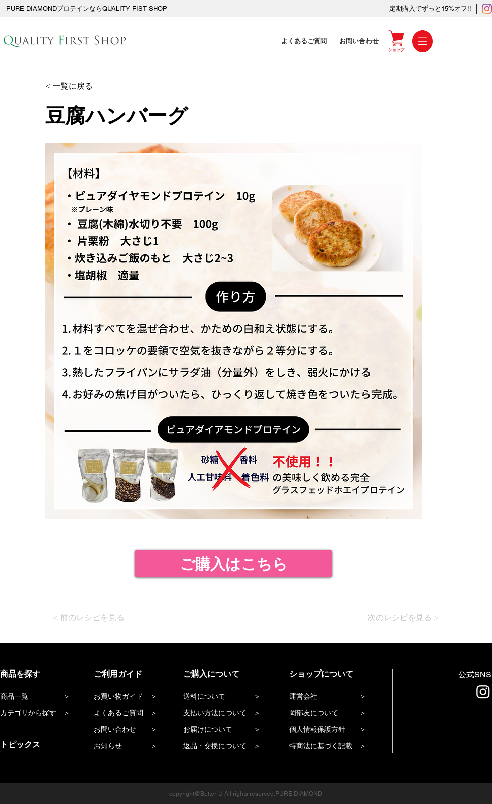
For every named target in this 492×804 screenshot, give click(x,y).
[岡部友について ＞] (336, 713)
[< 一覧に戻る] (77, 86)
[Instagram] (487, 9)
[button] (422, 41)
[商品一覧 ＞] (36, 697)
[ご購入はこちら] (233, 563)
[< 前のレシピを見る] (97, 618)
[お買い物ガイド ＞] (130, 697)
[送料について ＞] (226, 697)
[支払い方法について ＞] (226, 713)
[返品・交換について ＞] (226, 746)
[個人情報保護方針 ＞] (336, 730)
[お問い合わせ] (360, 41)
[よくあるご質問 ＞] (130, 713)
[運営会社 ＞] (332, 697)
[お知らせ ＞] (130, 746)
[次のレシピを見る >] (399, 618)
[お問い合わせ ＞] (130, 730)
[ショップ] (396, 50)
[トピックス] (36, 745)
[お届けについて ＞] (226, 730)
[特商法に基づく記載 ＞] (336, 746)
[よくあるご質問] (305, 41)
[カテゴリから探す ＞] (36, 713)
